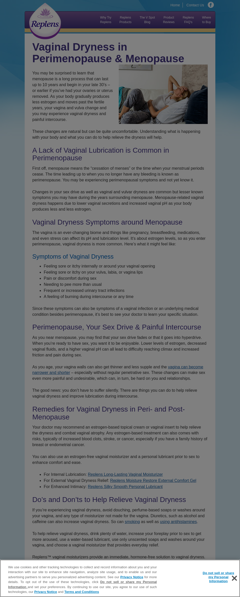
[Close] (234, 578)
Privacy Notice (131, 577)
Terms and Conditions (81, 592)
